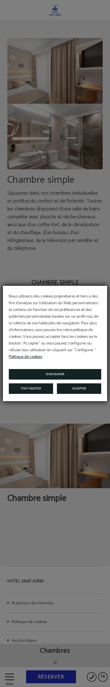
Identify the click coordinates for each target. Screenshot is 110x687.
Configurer (55, 374)
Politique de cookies (25, 357)
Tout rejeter (31, 388)
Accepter (79, 388)
